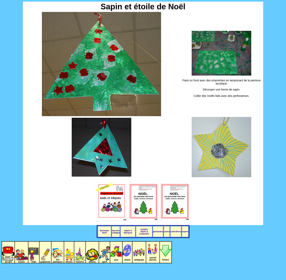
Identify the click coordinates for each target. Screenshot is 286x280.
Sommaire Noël (104, 231)
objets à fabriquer (128, 231)
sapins (185, 231)
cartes (167, 231)
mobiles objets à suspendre (144, 231)
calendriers (175, 231)
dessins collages (116, 231)
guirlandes (158, 231)
